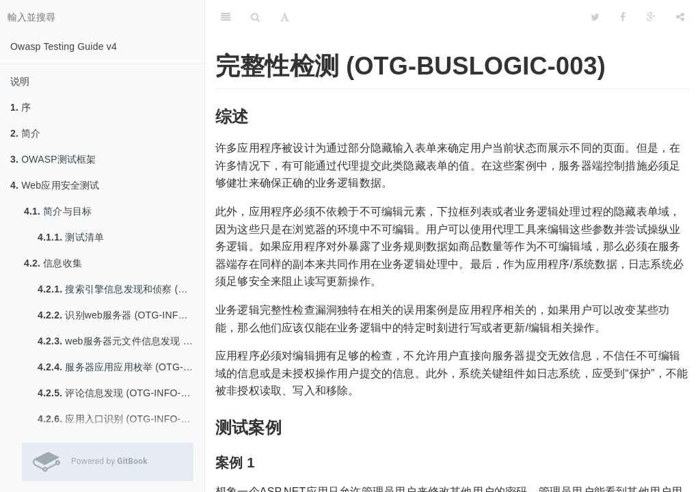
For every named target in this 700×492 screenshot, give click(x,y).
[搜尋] (255, 17)
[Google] (651, 17)
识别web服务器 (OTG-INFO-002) (121, 315)
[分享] (680, 17)
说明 (19, 81)
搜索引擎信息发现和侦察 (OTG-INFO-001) (121, 289)
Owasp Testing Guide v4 (63, 46)
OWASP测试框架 (53, 159)
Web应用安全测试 (55, 185)
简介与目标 (58, 211)
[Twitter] (595, 17)
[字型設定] (284, 17)
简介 (25, 133)
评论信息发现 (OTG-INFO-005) (119, 392)
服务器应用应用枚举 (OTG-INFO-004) (121, 366)
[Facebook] (623, 17)
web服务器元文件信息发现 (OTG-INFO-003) (121, 341)
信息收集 (53, 263)
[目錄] (226, 17)
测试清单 (71, 237)
